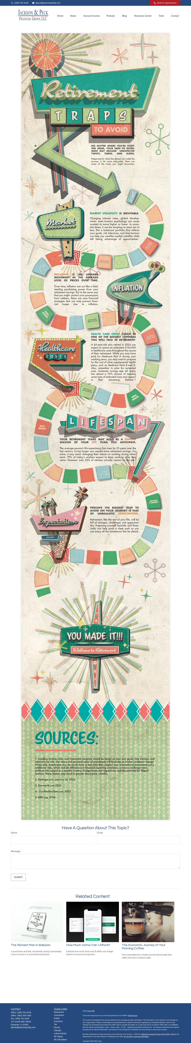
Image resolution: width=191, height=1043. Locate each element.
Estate (57, 1018)
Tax (55, 1024)
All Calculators (60, 1039)
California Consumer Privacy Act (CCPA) (155, 1034)
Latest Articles (60, 1033)
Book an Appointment (165, 3)
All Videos (58, 1036)
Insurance (58, 1021)
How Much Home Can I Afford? (88, 945)
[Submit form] (18, 877)
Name (14, 833)
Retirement (59, 1012)
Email (100, 833)
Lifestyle (57, 1030)
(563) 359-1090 (24, 1015)
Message (15, 851)
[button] (60, 16)
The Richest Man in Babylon (30, 945)
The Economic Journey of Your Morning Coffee (143, 946)
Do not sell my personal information (136, 1036)
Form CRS (91, 1011)
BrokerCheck (132, 1015)
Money (57, 1027)
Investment (59, 1015)
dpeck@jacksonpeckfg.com (46, 3)
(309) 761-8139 (19, 3)
